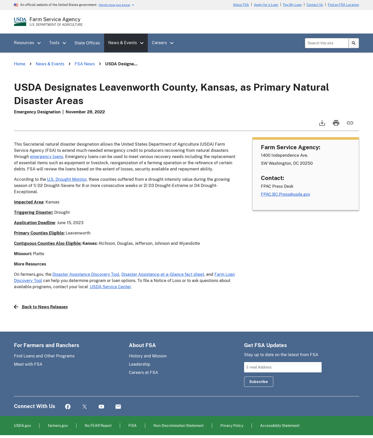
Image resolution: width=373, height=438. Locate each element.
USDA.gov (22, 425)
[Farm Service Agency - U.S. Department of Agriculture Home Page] (56, 21)
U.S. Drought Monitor (67, 179)
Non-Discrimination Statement (178, 425)
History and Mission (148, 356)
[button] (41, 43)
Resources (24, 42)
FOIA (132, 425)
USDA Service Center (110, 286)
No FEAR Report (98, 425)
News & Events (122, 42)
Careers (159, 42)
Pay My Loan (292, 5)
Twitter (84, 407)
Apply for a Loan (266, 5)
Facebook (68, 407)
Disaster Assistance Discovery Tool (85, 274)
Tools (54, 42)
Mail (118, 407)
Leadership (139, 364)
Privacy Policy (231, 425)
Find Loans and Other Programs (44, 356)
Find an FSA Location (343, 5)
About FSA (241, 5)
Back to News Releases (41, 306)
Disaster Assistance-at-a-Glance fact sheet (162, 274)
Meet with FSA (28, 364)
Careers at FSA (143, 372)
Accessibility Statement (279, 425)
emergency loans (46, 156)
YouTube (101, 407)
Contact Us (315, 5)
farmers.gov (58, 425)
